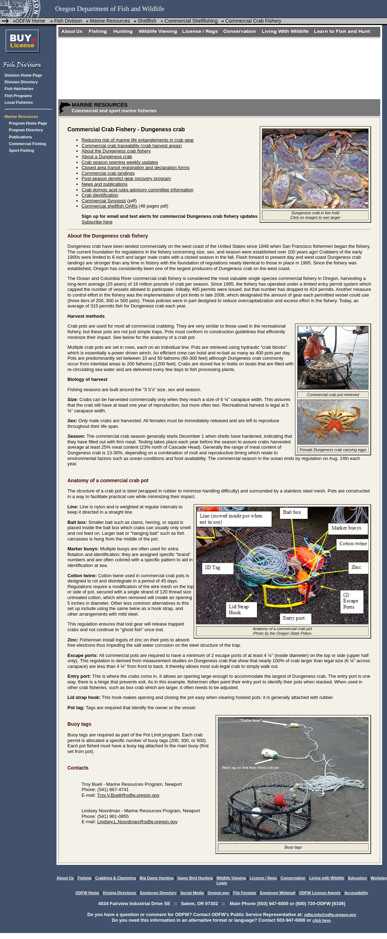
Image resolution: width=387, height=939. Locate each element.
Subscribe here (97, 222)
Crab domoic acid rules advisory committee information (137, 189)
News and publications (104, 184)
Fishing (84, 878)
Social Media (192, 893)
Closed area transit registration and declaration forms (136, 167)
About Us (65, 878)
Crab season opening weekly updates (120, 162)
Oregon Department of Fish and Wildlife (109, 8)
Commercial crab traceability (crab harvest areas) (132, 145)
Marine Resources (109, 21)
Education (357, 878)
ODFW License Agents (320, 893)
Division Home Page (23, 75)
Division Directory (21, 82)
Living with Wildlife (327, 878)
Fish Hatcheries (19, 88)
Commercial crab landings (108, 173)
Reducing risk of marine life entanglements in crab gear (138, 140)
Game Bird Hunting (195, 878)
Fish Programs (18, 96)
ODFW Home (30, 21)
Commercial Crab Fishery (253, 21)
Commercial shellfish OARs (109, 206)
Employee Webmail (277, 893)
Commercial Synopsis (104, 200)
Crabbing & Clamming (115, 878)
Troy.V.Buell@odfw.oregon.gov (128, 795)
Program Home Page (28, 123)
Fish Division (68, 21)
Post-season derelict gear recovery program (126, 178)
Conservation (293, 878)
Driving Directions (119, 893)
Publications (20, 137)
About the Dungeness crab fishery (116, 151)
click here (321, 920)
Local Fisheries (19, 102)
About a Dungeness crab (107, 156)
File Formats (244, 893)
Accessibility (356, 893)
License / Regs (263, 878)
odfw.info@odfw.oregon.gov (330, 915)
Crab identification (100, 195)
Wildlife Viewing (231, 878)
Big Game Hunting (157, 878)
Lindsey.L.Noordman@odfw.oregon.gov (137, 821)
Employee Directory (158, 893)
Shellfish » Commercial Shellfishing (178, 21)
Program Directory (26, 130)
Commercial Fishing (27, 144)
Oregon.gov (219, 893)
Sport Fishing (21, 150)
